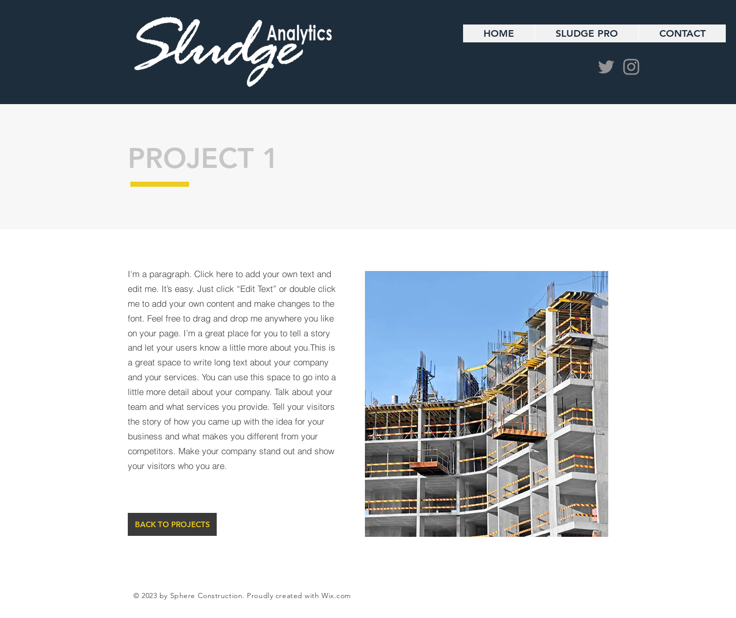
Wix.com (336, 595)
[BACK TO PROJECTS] (172, 524)
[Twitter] (606, 67)
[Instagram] (631, 67)
